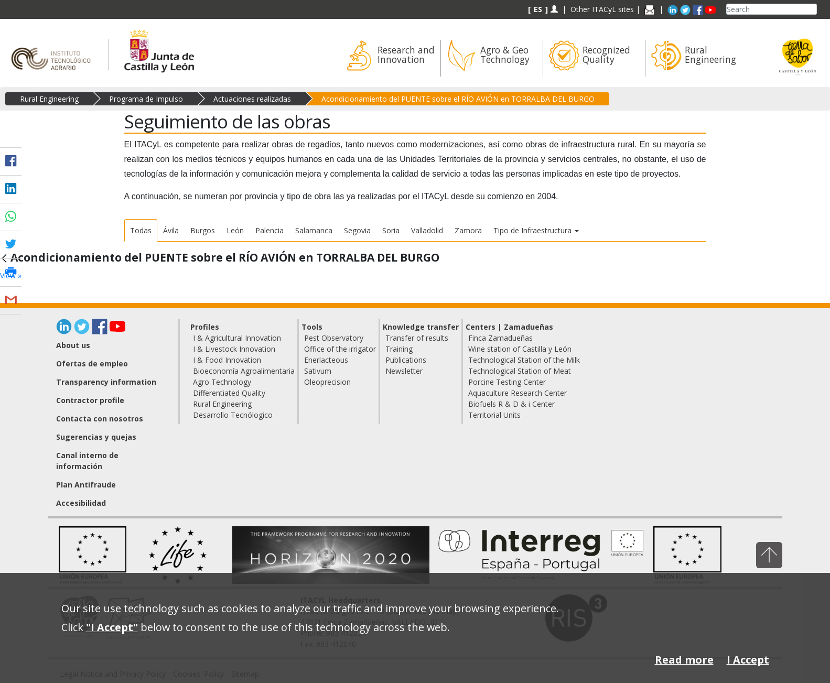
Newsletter (404, 371)
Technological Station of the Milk (524, 360)
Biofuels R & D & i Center (511, 404)
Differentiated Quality (229, 393)
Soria (391, 230)
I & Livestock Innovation (234, 349)
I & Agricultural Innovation (237, 338)
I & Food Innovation (227, 360)
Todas (141, 230)
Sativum (317, 371)
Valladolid (427, 230)
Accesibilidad (81, 503)
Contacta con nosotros (99, 419)
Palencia (269, 230)
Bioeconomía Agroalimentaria (244, 371)
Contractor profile (90, 400)
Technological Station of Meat (519, 371)
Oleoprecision (327, 382)
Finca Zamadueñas (500, 338)
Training (399, 349)
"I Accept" (112, 627)
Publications (405, 360)
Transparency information (106, 382)
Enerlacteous (326, 360)
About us (73, 345)
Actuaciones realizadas (252, 99)
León (235, 230)
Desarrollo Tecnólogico (233, 415)
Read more (684, 660)
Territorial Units (494, 415)
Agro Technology (222, 382)
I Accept (748, 660)
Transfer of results (416, 338)
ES (538, 9)
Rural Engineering (49, 99)
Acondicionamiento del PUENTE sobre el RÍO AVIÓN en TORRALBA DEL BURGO (458, 99)
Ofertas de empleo (92, 363)
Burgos (202, 230)
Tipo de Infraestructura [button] (536, 230)
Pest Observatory (333, 338)
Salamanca (313, 230)
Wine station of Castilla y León (520, 349)
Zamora (468, 230)
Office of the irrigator (340, 349)
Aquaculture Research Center (517, 393)
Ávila (171, 230)
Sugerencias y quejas (96, 437)
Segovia (357, 230)
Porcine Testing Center (507, 382)
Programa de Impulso (146, 99)
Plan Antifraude (86, 485)
